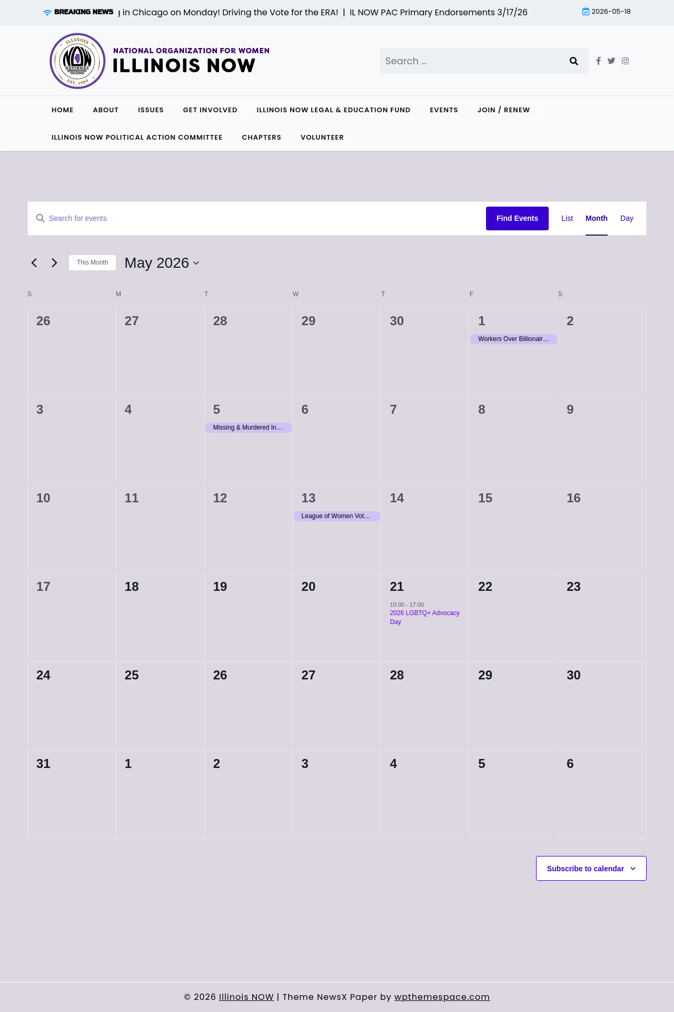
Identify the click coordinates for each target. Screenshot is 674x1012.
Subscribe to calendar (585, 868)
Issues (151, 110)
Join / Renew (504, 110)
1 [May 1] (481, 321)
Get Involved (210, 110)
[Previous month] (33, 263)
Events (444, 110)
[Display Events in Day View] (626, 218)
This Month (92, 262)
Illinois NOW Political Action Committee (137, 137)
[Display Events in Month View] (597, 218)
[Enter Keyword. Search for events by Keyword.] (257, 218)
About (105, 110)
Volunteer (322, 137)
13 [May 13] (309, 498)
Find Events (517, 218)
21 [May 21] (397, 586)
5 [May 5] (216, 409)
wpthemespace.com (442, 997)
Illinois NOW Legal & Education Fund (334, 110)
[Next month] (54, 263)
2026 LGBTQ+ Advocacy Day (424, 617)
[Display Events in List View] (567, 218)
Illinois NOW (246, 997)
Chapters (261, 137)
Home (63, 110)
